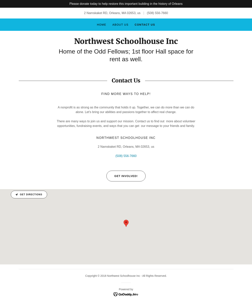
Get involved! (122, 176)
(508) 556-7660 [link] (157, 13)
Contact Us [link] (145, 24)
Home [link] (101, 24)
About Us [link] (120, 24)
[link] (126, 42)
